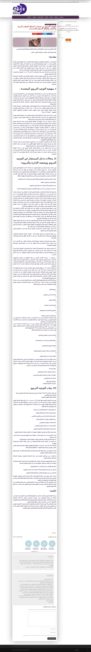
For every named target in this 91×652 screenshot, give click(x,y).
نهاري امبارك (53, 30)
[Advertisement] (34, 523)
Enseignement (54, 22)
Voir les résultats (68, 41)
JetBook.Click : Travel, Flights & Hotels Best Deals (68, 21)
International (53, 24)
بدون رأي (61, 37)
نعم (59, 34)
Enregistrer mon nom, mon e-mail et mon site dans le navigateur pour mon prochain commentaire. (39, 635)
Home (50, 22)
